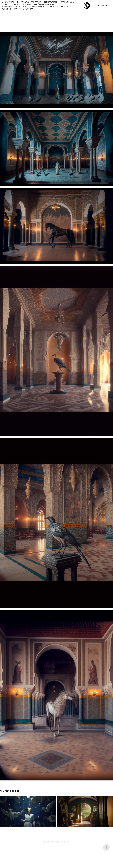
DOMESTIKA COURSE (11, 4)
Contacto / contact (24, 8)
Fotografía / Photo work (15, 6)
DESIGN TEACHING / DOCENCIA (44, 6)
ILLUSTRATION (50, 2)
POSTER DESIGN (66, 2)
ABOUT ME (6, 8)
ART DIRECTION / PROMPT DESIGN (38, 4)
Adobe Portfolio (62, 841)
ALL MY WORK (8, 2)
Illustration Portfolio (29, 2)
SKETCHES (66, 6)
